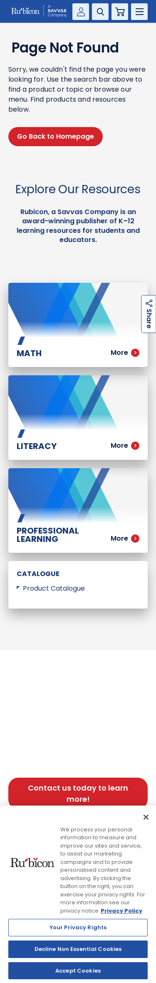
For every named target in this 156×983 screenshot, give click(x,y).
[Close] (146, 820)
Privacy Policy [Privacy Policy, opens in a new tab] (121, 914)
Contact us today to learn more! (78, 793)
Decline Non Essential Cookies (78, 952)
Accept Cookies (78, 974)
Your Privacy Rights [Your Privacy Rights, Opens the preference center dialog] (78, 931)
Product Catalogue (54, 588)
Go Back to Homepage (55, 136)
